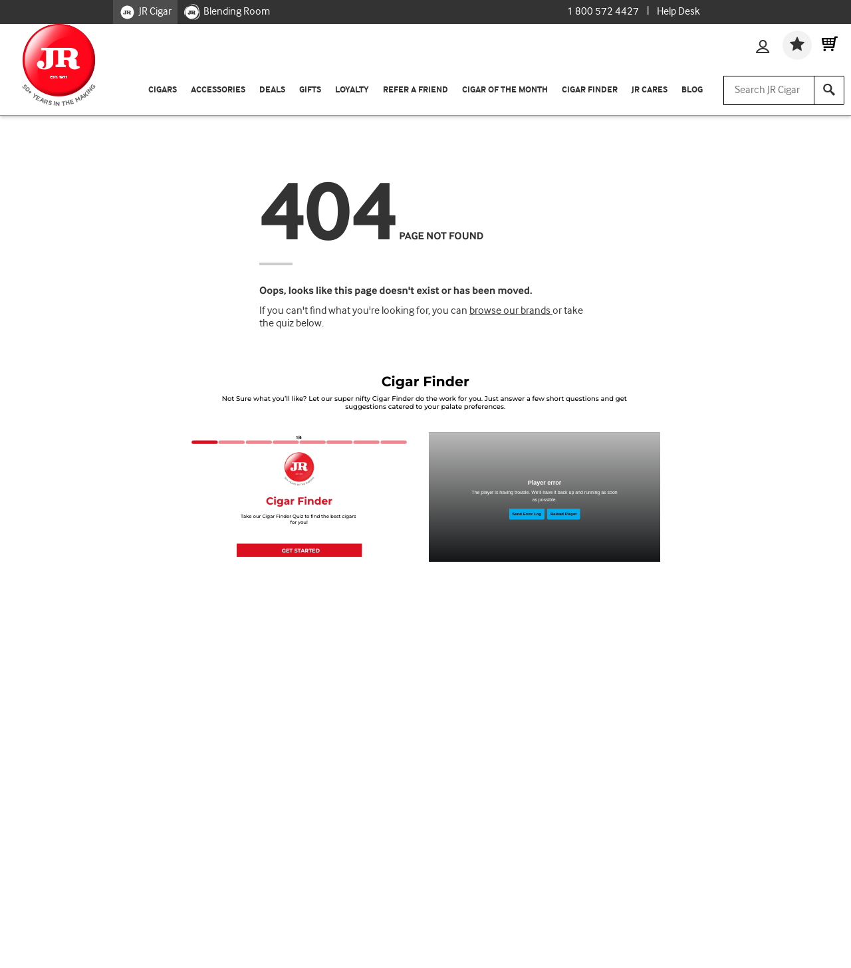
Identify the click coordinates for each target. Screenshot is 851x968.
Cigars (162, 90)
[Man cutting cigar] (544, 497)
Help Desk (678, 11)
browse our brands (510, 310)
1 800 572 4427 (603, 11)
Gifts (310, 90)
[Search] (829, 90)
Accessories (218, 90)
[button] (299, 550)
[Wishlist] (797, 45)
